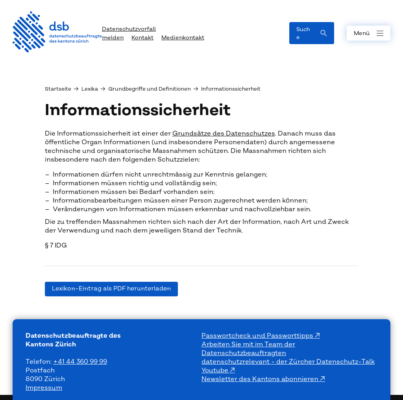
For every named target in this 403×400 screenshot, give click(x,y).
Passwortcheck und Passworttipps (258, 336)
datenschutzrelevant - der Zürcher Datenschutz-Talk (288, 362)
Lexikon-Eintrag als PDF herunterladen (111, 288)
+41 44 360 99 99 (80, 362)
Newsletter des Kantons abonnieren (261, 379)
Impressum (44, 388)
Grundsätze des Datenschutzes (223, 134)
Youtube (216, 370)
